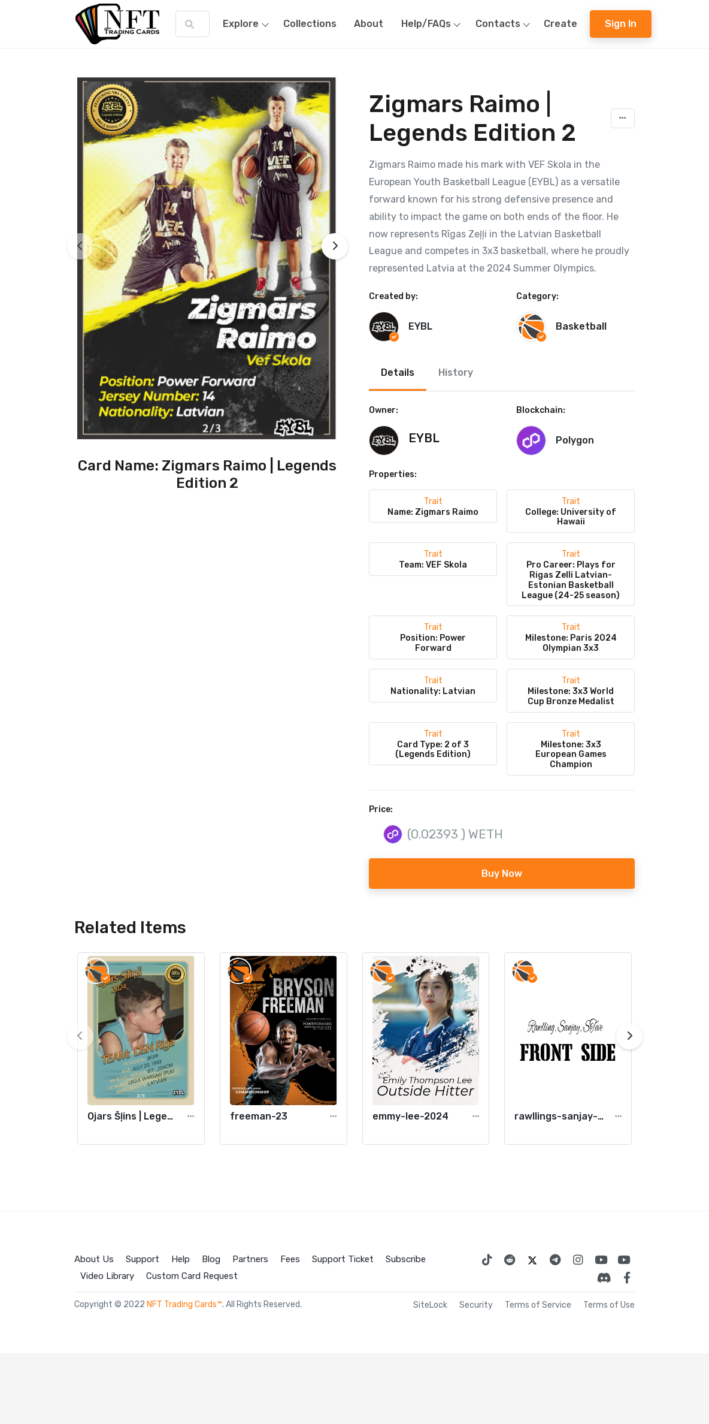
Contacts (505, 24)
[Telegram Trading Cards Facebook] (555, 1260)
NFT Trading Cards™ (184, 1304)
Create (560, 23)
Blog (211, 1259)
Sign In (621, 23)
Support (142, 1259)
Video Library (107, 1276)
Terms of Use (609, 1305)
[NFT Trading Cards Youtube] (600, 1260)
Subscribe (406, 1259)
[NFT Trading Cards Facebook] (627, 1278)
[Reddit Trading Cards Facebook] (509, 1260)
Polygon (575, 440)
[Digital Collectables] (623, 1260)
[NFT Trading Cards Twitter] (532, 1260)
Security (476, 1305)
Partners (250, 1259)
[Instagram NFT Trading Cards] (578, 1260)
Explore (248, 24)
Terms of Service (538, 1305)
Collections (310, 23)
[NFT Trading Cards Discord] (604, 1278)
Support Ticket (343, 1259)
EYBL (420, 326)
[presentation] (80, 246)
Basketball (581, 326)
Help (180, 1259)
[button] (623, 118)
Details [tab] (397, 372)
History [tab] (455, 372)
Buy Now (501, 873)
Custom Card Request (192, 1276)
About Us (94, 1259)
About (368, 23)
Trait (433, 501)
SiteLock (430, 1305)
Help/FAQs (433, 24)
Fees (290, 1259)
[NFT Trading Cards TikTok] (487, 1260)
